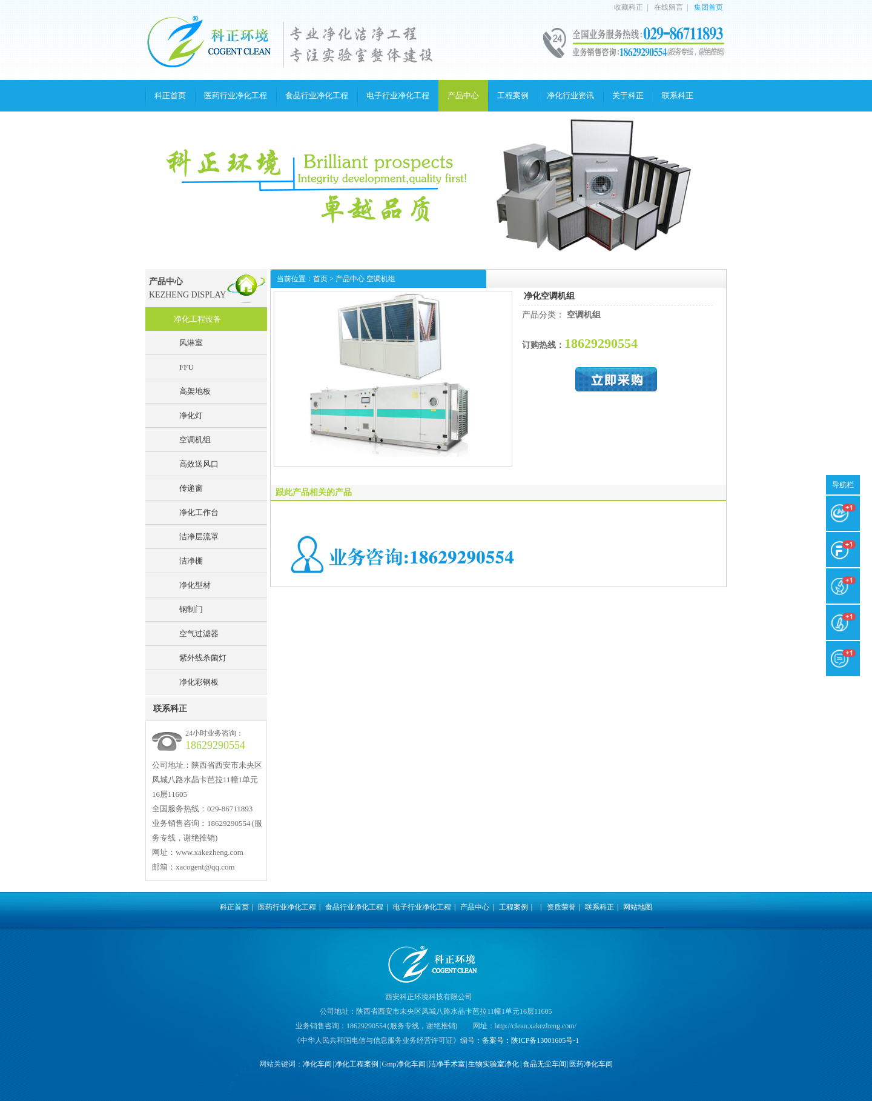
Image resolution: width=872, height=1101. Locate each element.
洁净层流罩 (199, 536)
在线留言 (668, 7)
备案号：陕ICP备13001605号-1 (531, 1040)
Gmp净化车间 (404, 1064)
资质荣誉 (561, 907)
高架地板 (195, 391)
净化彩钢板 (199, 682)
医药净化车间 (591, 1064)
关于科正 (628, 95)
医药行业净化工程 (235, 95)
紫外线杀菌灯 (202, 657)
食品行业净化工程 (316, 95)
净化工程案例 (356, 1064)
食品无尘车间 (544, 1064)
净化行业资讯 (570, 95)
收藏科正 (628, 7)
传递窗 (191, 488)
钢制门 (191, 609)
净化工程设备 (197, 319)
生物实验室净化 (493, 1064)
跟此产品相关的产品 (314, 492)
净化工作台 (199, 512)
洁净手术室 (447, 1064)
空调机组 (195, 439)
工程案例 (513, 95)
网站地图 (637, 907)
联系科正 (677, 95)
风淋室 (191, 342)
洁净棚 (191, 560)
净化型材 (195, 585)
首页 (320, 278)
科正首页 (170, 95)
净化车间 (317, 1064)
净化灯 (191, 415)
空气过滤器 (199, 633)
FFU (186, 366)
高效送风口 (199, 463)
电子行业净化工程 (397, 95)
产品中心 (463, 95)
